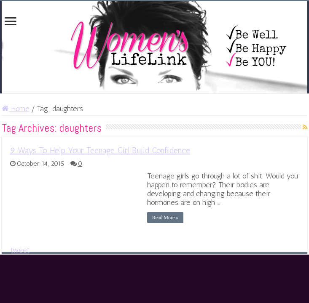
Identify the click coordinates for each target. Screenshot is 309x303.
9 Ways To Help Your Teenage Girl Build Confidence (100, 150)
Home (16, 108)
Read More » (165, 218)
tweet (20, 250)
